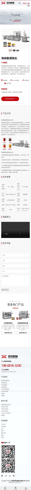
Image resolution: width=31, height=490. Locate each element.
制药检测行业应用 (5, 404)
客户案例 (3, 426)
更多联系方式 (10, 99)
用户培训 (7, 83)
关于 (2, 429)
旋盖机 (3, 393)
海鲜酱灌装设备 (6, 155)
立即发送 (5, 290)
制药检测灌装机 (5, 380)
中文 (24, 3)
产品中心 (3, 424)
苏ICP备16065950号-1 (16, 482)
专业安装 (25, 80)
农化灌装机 (4, 387)
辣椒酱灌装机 (18, 19)
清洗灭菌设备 (4, 391)
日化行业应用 (4, 409)
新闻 (2, 435)
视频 (2, 437)
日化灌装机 (4, 385)
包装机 (3, 396)
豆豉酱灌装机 (8, 323)
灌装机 (3, 415)
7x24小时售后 (14, 80)
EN (28, 3)
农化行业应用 (4, 411)
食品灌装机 (4, 383)
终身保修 (4, 80)
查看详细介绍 (8, 333)
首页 (10, 19)
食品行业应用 (4, 407)
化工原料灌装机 (5, 389)
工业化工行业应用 (5, 413)
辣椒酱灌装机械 (23, 323)
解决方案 (3, 433)
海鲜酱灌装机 (5, 122)
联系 (2, 431)
